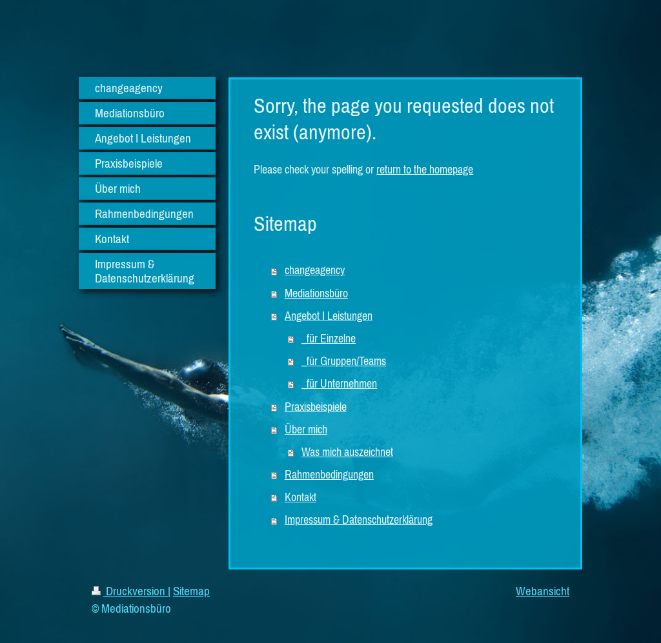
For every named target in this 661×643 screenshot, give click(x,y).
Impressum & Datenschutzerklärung (358, 519)
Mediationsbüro (316, 293)
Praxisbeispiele (316, 407)
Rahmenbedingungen (329, 474)
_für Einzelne (328, 338)
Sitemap (191, 591)
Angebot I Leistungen (328, 316)
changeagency (315, 270)
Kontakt (300, 497)
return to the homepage (424, 169)
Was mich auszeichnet (347, 452)
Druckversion (130, 591)
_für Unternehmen (339, 383)
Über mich (306, 429)
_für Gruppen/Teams (343, 361)
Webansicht (542, 591)
